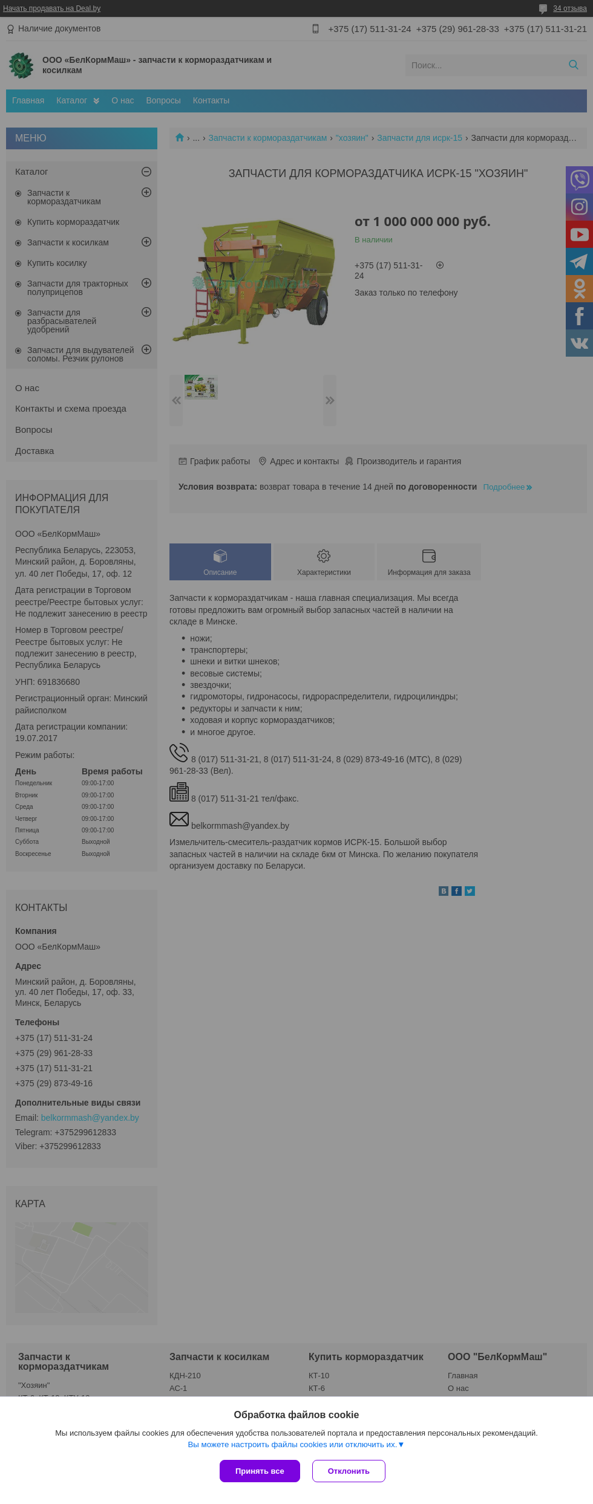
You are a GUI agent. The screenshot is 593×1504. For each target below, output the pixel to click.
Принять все (259, 1471)
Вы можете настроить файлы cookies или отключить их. (292, 1444)
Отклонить (349, 1471)
